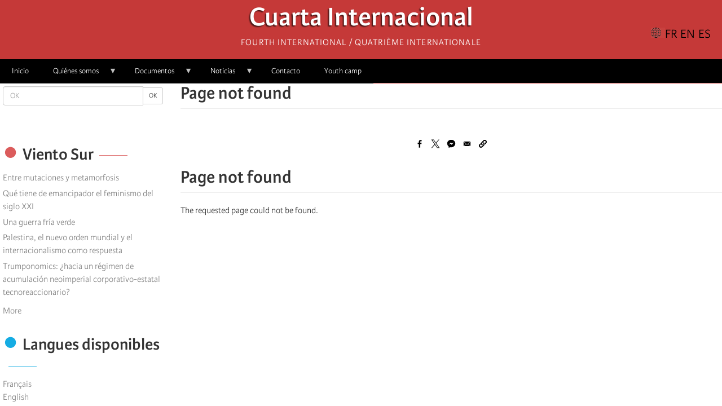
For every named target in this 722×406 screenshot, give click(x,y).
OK (153, 95)
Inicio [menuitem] (20, 71)
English (16, 397)
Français (17, 384)
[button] (482, 143)
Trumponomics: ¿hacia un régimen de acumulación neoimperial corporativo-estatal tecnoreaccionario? (81, 279)
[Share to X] (435, 143)
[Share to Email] (467, 143)
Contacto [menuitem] (285, 71)
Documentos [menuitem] (157, 75)
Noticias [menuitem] (226, 75)
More (12, 311)
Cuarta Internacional (361, 20)
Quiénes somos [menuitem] (79, 75)
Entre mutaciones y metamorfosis (61, 178)
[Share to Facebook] (419, 143)
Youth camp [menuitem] (343, 71)
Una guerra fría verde (39, 222)
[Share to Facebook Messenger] (451, 143)
